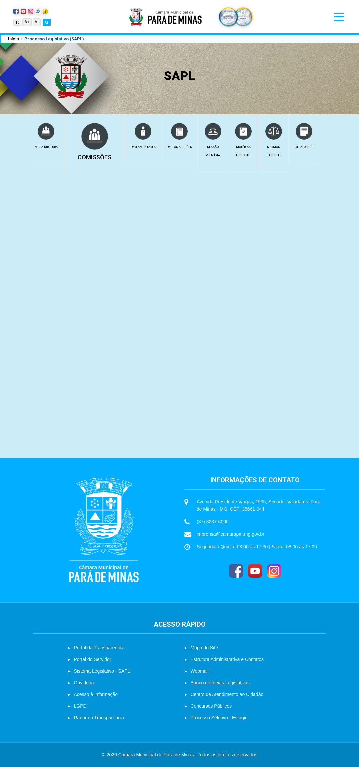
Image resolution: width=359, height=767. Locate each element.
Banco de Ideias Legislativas (220, 682)
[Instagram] (274, 571)
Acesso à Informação (96, 694)
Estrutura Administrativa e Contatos (227, 659)
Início (13, 38)
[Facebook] (236, 571)
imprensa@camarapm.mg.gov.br (230, 534)
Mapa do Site (204, 647)
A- (37, 22)
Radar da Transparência (99, 717)
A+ (27, 22)
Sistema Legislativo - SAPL (102, 671)
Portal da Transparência (99, 647)
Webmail (200, 671)
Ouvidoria (84, 682)
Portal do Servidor (92, 659)
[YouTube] (255, 571)
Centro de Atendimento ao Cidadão (227, 694)
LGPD (80, 706)
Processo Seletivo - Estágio (219, 717)
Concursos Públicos (211, 706)
